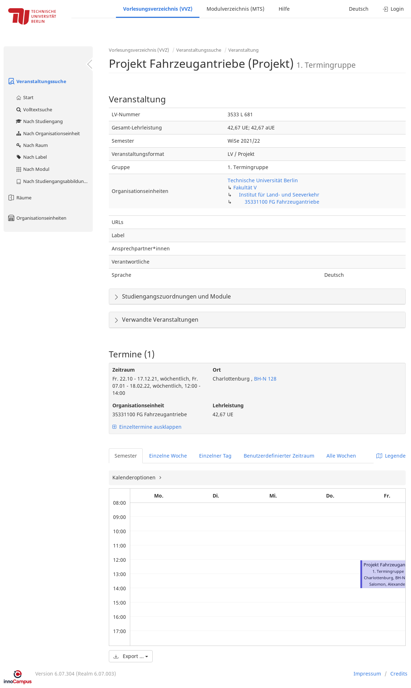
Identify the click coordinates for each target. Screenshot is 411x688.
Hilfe (284, 8)
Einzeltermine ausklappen (147, 426)
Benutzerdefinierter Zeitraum (279, 455)
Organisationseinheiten (36, 218)
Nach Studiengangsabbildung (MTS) (54, 181)
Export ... (130, 656)
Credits (398, 673)
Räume (19, 197)
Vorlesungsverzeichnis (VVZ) (157, 8)
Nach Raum (31, 145)
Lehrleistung (228, 405)
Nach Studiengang (39, 121)
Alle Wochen (341, 455)
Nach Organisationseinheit (47, 133)
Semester (126, 455)
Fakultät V (245, 187)
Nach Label (31, 157)
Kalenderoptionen (134, 477)
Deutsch (359, 8)
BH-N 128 (264, 378)
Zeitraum (123, 369)
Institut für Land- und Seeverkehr (279, 194)
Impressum (367, 673)
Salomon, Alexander (388, 584)
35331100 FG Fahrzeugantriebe (282, 201)
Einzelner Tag (215, 455)
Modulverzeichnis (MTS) (235, 8)
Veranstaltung (243, 50)
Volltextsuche (33, 109)
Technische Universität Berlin (263, 180)
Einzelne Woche (168, 455)
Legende (391, 455)
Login (393, 8)
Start (24, 97)
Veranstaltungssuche (36, 81)
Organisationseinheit (138, 405)
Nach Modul (32, 169)
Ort (217, 369)
